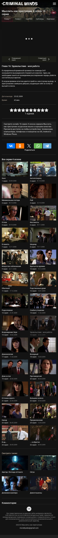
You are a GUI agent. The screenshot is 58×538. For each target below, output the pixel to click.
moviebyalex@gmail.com (29, 528)
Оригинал (51, 19)
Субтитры (40, 19)
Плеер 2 (18, 19)
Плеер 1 (7, 19)
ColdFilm (29, 19)
